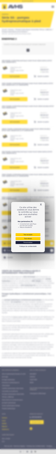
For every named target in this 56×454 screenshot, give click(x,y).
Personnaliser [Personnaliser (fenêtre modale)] (28, 242)
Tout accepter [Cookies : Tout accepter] (28, 234)
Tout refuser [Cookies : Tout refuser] (28, 238)
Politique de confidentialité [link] (28, 246)
